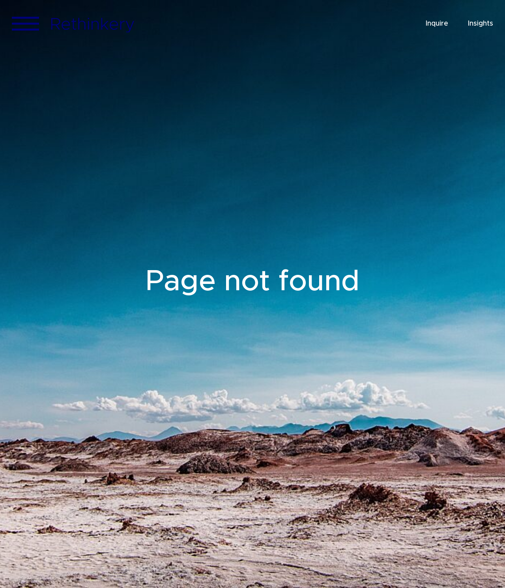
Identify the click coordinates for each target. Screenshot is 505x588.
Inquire (437, 23)
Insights (480, 23)
